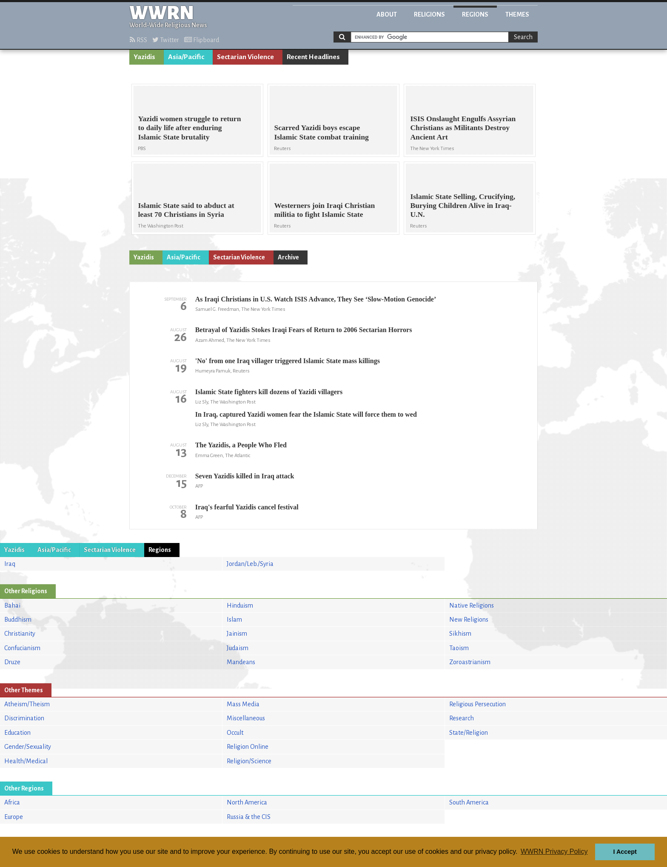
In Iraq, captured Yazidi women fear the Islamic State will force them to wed (306, 414)
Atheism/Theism (27, 704)
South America (469, 802)
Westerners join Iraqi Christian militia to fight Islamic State (324, 210)
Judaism (237, 648)
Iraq (9, 563)
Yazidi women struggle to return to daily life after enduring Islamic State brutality (189, 127)
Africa (12, 802)
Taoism (459, 648)
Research (461, 718)
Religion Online (247, 746)
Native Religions (471, 605)
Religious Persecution (477, 704)
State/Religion (468, 732)
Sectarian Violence (245, 57)
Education (17, 732)
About (386, 14)
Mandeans (241, 662)
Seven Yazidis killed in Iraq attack (244, 476)
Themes (517, 14)
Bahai (12, 605)
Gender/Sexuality (27, 746)
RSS (138, 40)
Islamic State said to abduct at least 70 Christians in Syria (186, 210)
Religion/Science (249, 761)
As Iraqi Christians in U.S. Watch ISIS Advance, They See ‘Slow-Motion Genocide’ (315, 299)
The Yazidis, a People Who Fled (241, 445)
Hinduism (240, 605)
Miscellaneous (246, 718)
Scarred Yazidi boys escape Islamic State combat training (321, 132)
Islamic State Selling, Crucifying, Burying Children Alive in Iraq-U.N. (462, 205)
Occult (235, 732)
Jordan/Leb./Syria (250, 563)
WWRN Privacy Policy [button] (554, 851)
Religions (429, 14)
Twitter (165, 40)
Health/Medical (26, 761)
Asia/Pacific (186, 57)
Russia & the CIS (249, 816)
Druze (12, 662)
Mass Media (243, 704)
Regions (475, 14)
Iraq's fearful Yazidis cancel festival (247, 507)
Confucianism (22, 648)
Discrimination (24, 718)
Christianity (19, 633)
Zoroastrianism (469, 662)
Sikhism (460, 633)
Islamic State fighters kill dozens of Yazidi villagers (269, 391)
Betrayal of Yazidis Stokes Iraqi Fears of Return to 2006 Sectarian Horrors (303, 329)
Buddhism (17, 619)
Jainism (237, 633)
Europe (13, 816)
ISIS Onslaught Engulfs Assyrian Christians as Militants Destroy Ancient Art (463, 127)
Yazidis (144, 57)
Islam (234, 619)
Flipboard (201, 40)
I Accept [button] (624, 851)
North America (247, 802)
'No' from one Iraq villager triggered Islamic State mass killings (287, 360)
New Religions (468, 619)
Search (523, 37)
